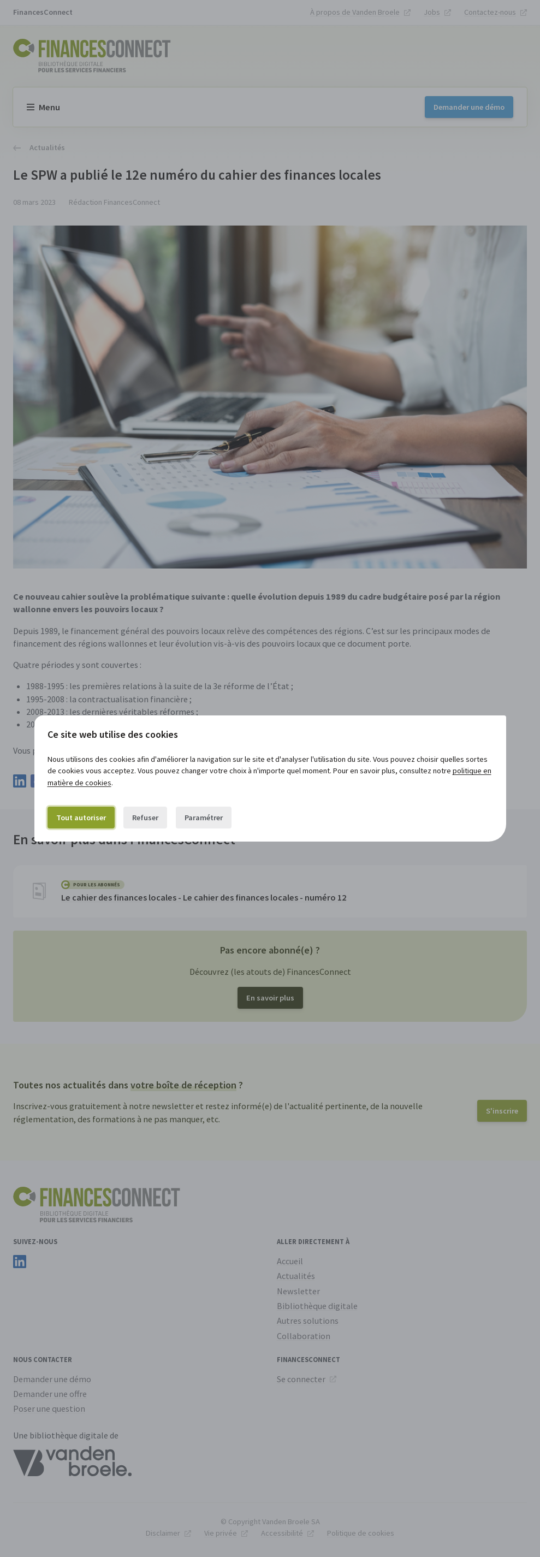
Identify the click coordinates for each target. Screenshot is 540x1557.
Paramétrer (204, 817)
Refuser (145, 817)
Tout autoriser (81, 817)
